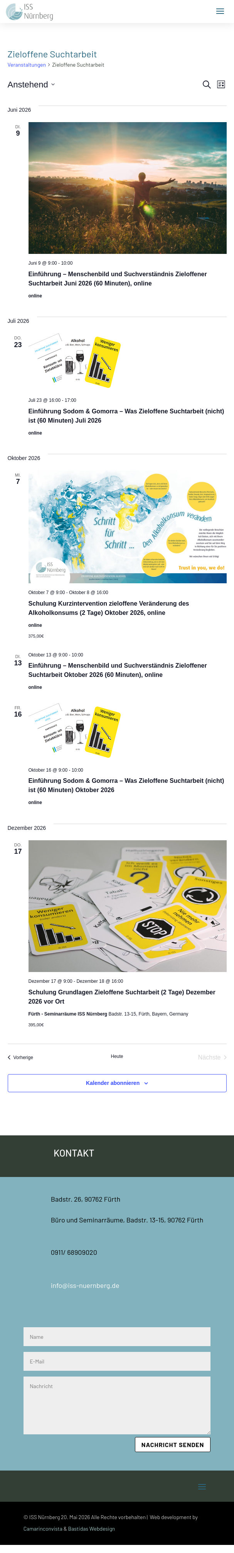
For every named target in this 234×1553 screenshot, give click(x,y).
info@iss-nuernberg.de (85, 1285)
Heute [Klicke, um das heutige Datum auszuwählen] (117, 1056)
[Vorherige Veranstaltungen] (20, 1057)
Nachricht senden (172, 1444)
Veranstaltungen (27, 64)
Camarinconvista (43, 1528)
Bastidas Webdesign (91, 1528)
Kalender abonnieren (113, 1083)
